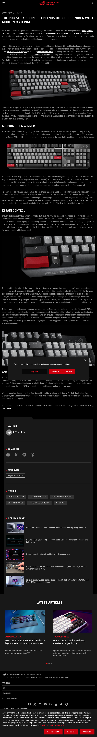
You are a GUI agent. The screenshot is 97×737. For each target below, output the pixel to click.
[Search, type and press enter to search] (93, 3)
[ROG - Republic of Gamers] (48, 3)
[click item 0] (47, 663)
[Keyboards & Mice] (34, 674)
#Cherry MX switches (39, 503)
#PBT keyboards (15, 503)
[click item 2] (51, 663)
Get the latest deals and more (15, 709)
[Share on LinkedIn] (24, 455)
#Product (60, 503)
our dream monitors (24, 33)
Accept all (87, 732)
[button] (3, 3)
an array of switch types (17, 51)
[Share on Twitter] (16, 455)
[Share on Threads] (32, 455)
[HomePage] (4, 674)
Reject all (71, 732)
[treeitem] (25, 633)
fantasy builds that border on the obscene (61, 33)
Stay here (34, 371)
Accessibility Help (9, 698)
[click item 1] (49, 663)
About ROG (6, 683)
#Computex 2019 (38, 497)
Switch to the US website (62, 371)
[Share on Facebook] (8, 455)
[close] (85, 360)
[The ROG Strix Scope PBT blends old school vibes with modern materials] (39, 677)
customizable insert (45, 51)
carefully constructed (40, 54)
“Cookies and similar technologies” (52, 725)
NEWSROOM (6, 693)
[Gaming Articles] (16, 674)
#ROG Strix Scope (16, 497)
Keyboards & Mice (15, 475)
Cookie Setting (53, 732)
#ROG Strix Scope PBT (62, 497)
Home (4, 688)
